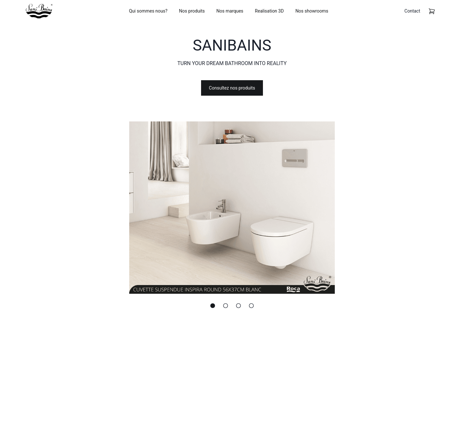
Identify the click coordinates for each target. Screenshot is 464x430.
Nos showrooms (311, 11)
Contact (412, 11)
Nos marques (230, 11)
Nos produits (192, 11)
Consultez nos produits (232, 88)
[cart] (431, 11)
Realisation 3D (269, 11)
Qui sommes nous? (148, 11)
